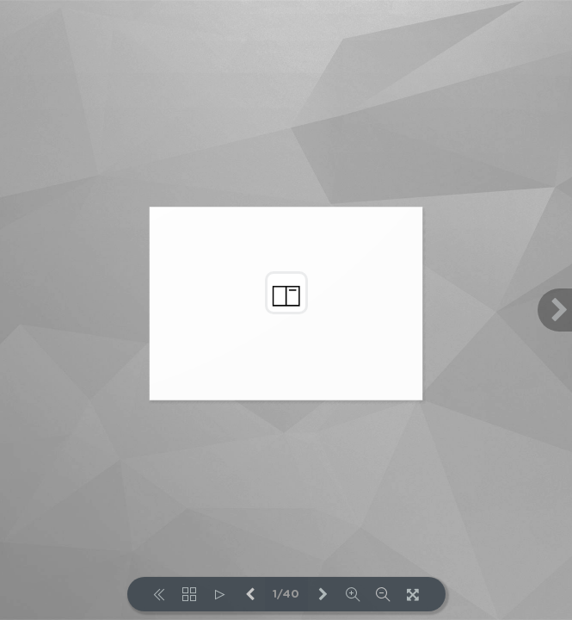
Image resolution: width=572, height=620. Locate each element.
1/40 (286, 594)
